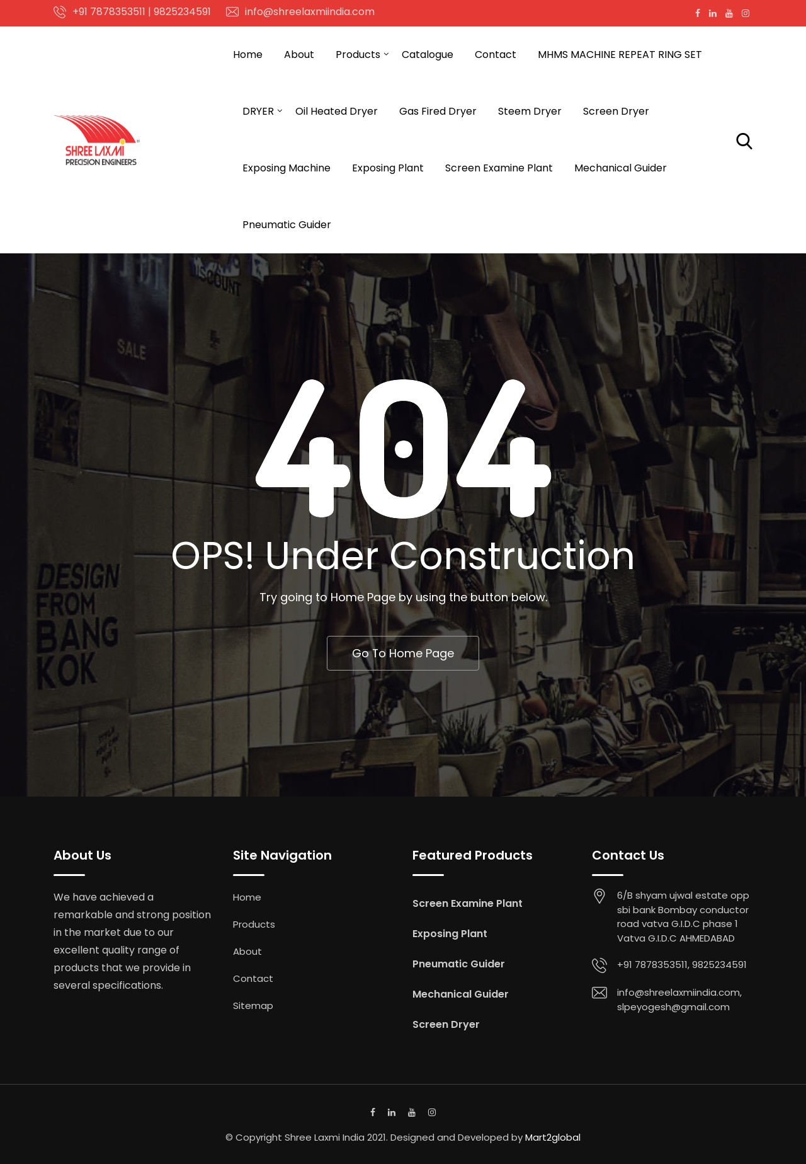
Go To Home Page (403, 653)
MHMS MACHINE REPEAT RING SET (620, 54)
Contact (495, 54)
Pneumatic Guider (286, 224)
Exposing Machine (286, 168)
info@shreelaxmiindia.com (310, 11)
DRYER (258, 111)
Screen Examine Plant (499, 168)
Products (358, 54)
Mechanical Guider (620, 168)
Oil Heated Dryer (336, 111)
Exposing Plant (388, 168)
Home (248, 54)
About (299, 54)
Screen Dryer (616, 111)
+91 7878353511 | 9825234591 (141, 11)
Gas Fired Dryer (438, 111)
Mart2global (553, 1137)
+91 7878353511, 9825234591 (682, 965)
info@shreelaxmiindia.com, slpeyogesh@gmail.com (679, 1000)
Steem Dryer (530, 111)
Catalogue (427, 54)
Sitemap (253, 1006)
